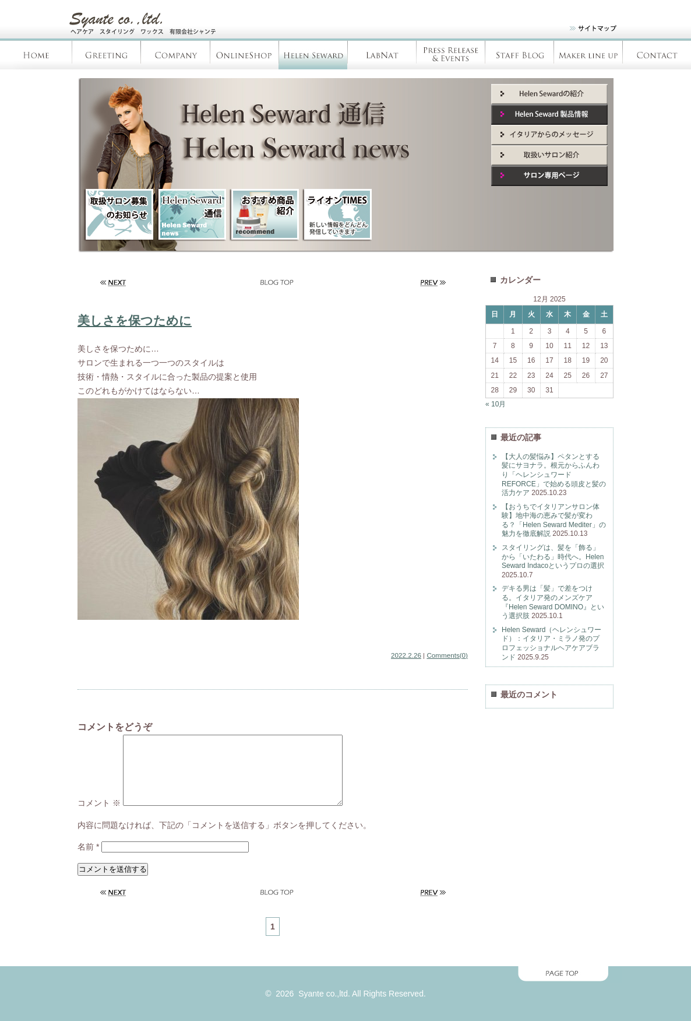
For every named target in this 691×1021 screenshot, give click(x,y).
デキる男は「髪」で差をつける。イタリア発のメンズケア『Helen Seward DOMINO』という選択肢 (553, 602)
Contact (656, 55)
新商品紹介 (264, 215)
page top (345, 988)
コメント (99, 817)
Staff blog (519, 55)
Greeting (106, 55)
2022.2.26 (406, 655)
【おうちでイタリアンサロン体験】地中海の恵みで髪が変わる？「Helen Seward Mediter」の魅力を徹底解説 (554, 520)
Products (587, 55)
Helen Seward (312, 55)
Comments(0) (447, 655)
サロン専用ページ (549, 176)
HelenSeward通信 (191, 215)
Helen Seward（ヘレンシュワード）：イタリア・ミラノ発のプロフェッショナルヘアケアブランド (551, 643)
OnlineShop (244, 55)
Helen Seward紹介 (549, 94)
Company (175, 55)
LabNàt (381, 55)
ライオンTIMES (337, 215)
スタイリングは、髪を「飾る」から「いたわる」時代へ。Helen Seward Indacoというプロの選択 (553, 556)
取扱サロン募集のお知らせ (118, 215)
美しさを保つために (134, 320)
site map (585, 30)
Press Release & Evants (450, 55)
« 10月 (495, 404)
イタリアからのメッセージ (549, 135)
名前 (88, 860)
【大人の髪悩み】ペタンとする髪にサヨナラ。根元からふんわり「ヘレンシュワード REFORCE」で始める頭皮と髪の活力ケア (554, 474)
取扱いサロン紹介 (549, 155)
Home (36, 55)
